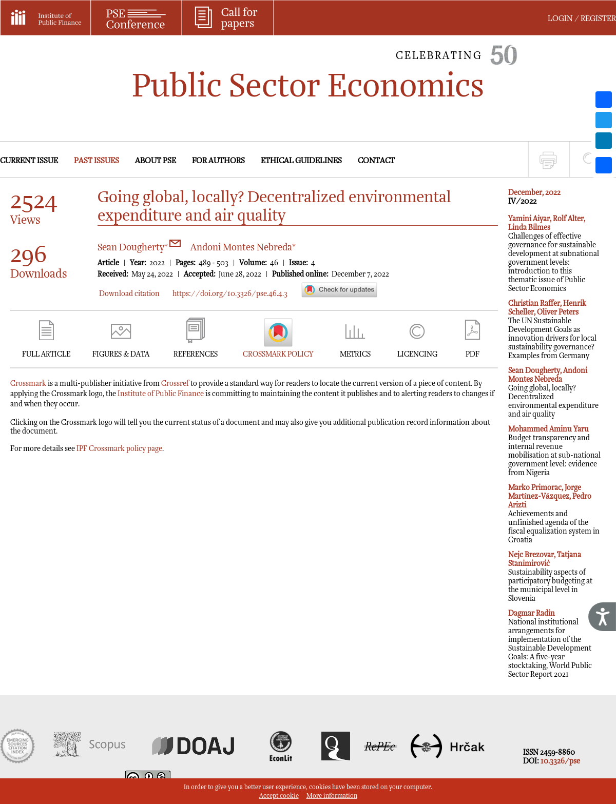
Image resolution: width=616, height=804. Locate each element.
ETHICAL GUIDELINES (301, 161)
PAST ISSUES (96, 161)
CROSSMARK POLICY (278, 354)
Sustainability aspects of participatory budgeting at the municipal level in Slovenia (550, 577)
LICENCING (417, 354)
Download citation (129, 293)
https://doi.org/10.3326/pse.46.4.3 (229, 293)
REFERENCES (196, 354)
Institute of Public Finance (161, 393)
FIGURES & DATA (120, 354)
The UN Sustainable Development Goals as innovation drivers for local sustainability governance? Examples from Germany (552, 329)
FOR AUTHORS (218, 161)
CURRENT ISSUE (29, 161)
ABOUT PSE (155, 161)
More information (331, 796)
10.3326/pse (560, 761)
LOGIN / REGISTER (582, 19)
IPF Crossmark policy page (119, 448)
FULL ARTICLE (46, 354)
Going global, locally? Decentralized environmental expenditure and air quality (553, 392)
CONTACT (376, 161)
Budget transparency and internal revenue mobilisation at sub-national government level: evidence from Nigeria (554, 451)
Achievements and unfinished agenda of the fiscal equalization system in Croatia (554, 513)
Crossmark (28, 383)
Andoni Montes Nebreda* (243, 247)
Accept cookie (279, 796)
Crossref (175, 383)
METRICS (355, 354)
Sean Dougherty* (139, 247)
